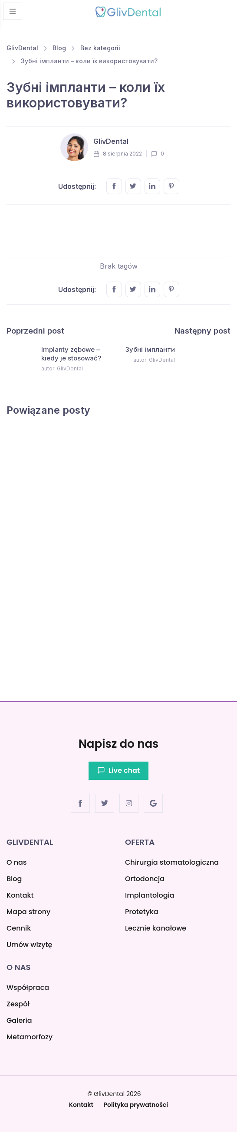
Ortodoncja (145, 879)
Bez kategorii (100, 48)
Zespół (18, 1004)
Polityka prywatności (136, 1104)
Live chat (118, 770)
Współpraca (28, 988)
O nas (16, 862)
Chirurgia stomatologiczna (172, 862)
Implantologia (149, 895)
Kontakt (20, 895)
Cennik (19, 928)
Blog (59, 48)
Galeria (19, 1020)
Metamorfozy (30, 1037)
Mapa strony (28, 912)
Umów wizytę (29, 945)
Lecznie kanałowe (155, 928)
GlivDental (22, 48)
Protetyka (141, 912)
